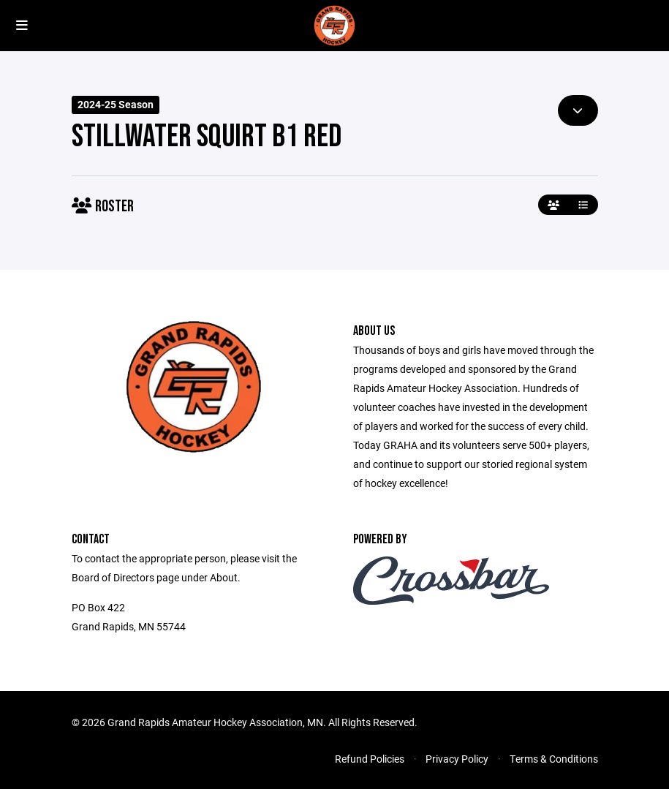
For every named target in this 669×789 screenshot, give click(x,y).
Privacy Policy (457, 759)
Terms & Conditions (554, 759)
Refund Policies (369, 759)
